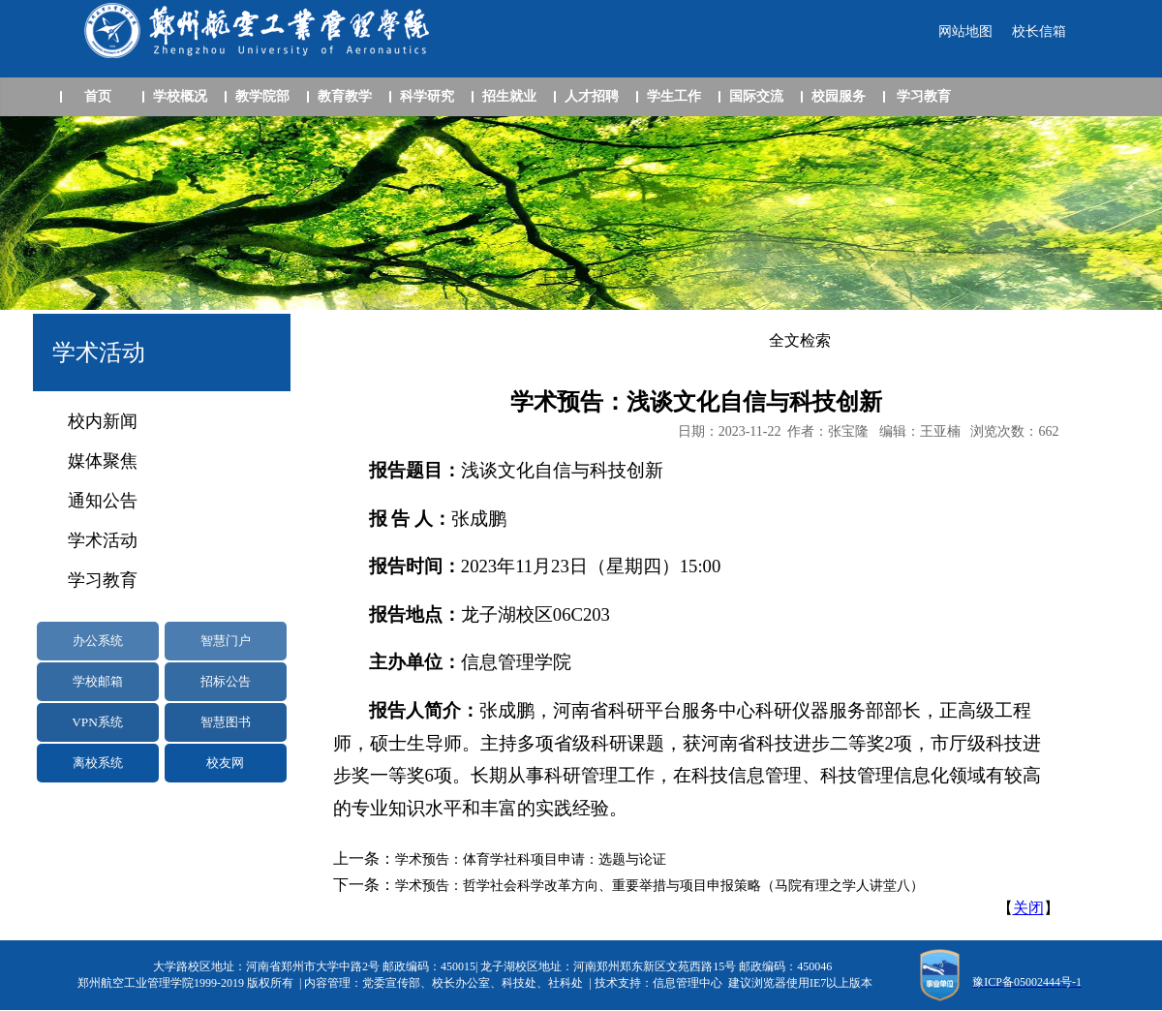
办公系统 (98, 640)
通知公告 (103, 500)
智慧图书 (225, 722)
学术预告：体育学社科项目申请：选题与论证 (530, 859)
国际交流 (756, 96)
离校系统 (98, 762)
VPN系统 (97, 722)
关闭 (1028, 908)
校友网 (225, 762)
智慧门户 (225, 640)
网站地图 (965, 31)
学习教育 (924, 96)
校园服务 (838, 96)
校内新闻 (103, 421)
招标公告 (225, 681)
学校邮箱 (98, 681)
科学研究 (427, 96)
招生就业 (509, 96)
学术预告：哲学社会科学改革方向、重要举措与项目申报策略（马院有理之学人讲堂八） (659, 885)
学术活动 (103, 540)
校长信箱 (1039, 31)
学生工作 (674, 96)
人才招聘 (592, 96)
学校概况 (180, 96)
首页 (97, 96)
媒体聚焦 (103, 461)
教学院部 (262, 96)
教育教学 (345, 96)
